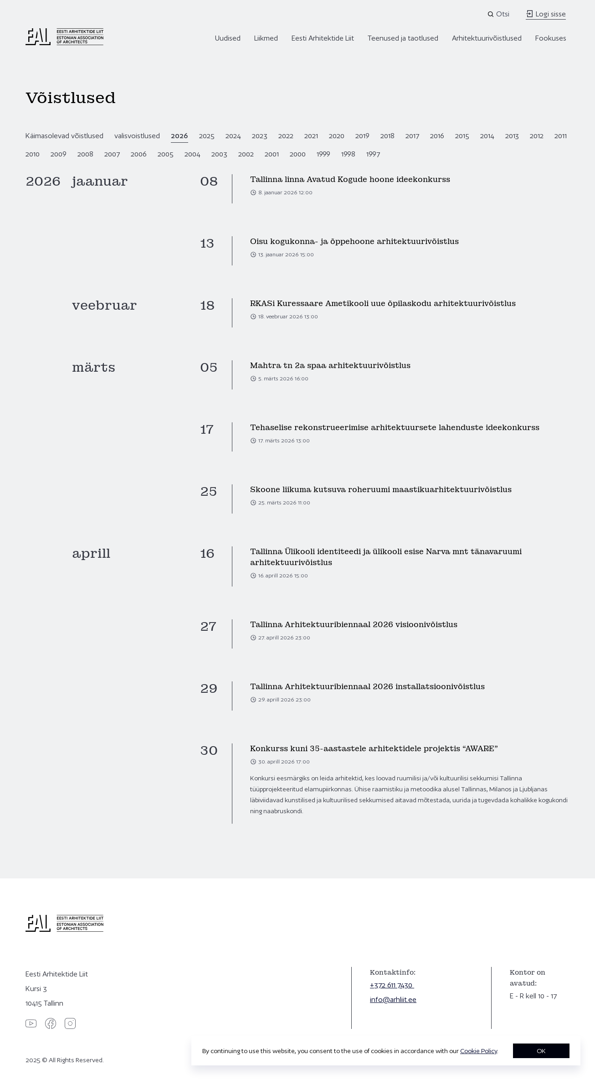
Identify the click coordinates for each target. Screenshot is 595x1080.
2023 (259, 135)
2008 (85, 154)
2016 (437, 135)
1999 (323, 154)
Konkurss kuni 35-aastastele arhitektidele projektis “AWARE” (374, 748)
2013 (512, 135)
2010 (33, 154)
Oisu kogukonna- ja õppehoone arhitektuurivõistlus (354, 241)
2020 (336, 135)
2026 (179, 135)
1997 (373, 154)
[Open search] (499, 14)
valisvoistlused (137, 135)
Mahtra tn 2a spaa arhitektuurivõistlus (330, 365)
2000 (298, 154)
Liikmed (266, 38)
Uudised (228, 38)
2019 (362, 135)
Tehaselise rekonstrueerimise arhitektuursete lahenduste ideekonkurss (394, 427)
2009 (59, 154)
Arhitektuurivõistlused (487, 38)
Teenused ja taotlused (403, 38)
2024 (233, 135)
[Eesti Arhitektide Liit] (64, 43)
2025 (207, 135)
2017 (412, 135)
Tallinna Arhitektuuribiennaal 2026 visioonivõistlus (353, 624)
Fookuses (550, 38)
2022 (285, 135)
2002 (246, 154)
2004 (192, 154)
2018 (387, 135)
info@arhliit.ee (393, 999)
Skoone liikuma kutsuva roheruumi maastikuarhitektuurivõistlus (381, 489)
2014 (487, 135)
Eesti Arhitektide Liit (323, 38)
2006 (139, 154)
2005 (166, 154)
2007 (112, 154)
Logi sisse (546, 14)
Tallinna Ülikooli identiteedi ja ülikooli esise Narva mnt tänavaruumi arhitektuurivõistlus (386, 557)
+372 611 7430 (392, 985)
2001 (272, 154)
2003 (219, 154)
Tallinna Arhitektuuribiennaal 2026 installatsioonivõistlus (367, 686)
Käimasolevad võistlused (64, 135)
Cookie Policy (478, 1050)
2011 (560, 135)
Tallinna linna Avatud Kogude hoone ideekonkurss (350, 179)
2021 (311, 135)
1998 (348, 154)
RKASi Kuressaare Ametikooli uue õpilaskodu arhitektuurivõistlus (383, 303)
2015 (462, 135)
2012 (537, 135)
